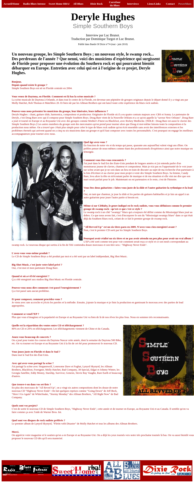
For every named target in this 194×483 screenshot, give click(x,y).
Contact (170, 3)
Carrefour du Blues (114, 4)
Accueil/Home (11, 3)
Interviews (133, 3)
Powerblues (184, 3)
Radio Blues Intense (34, 3)
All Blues (78, 3)
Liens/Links (154, 3)
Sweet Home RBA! (59, 3)
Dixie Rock (96, 3)
